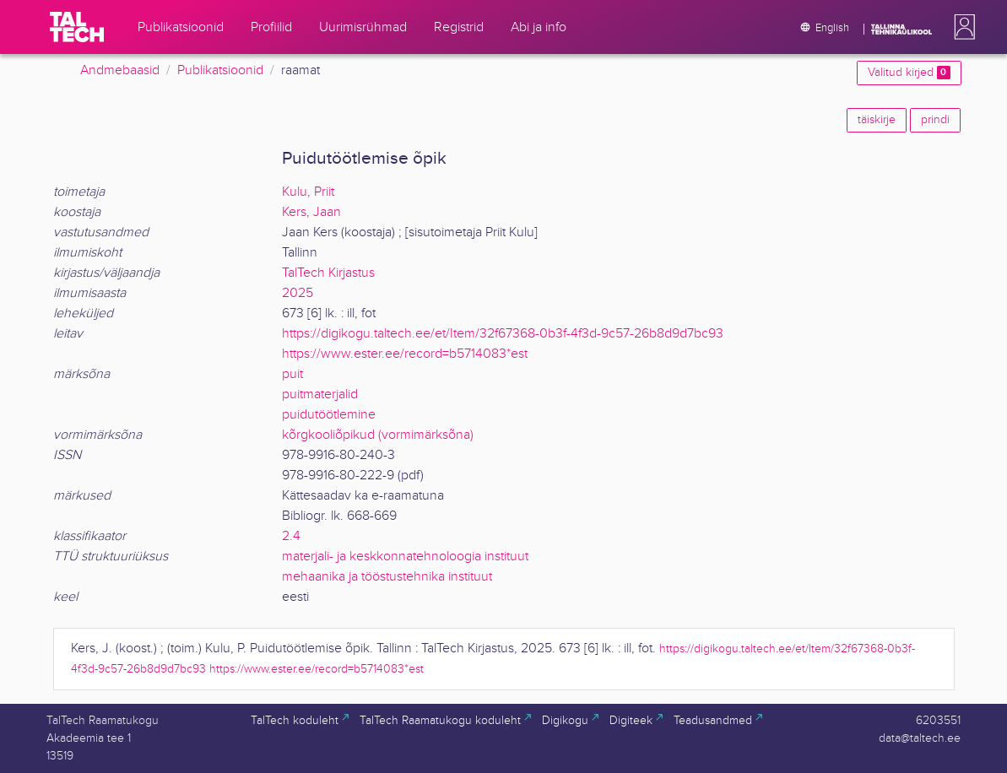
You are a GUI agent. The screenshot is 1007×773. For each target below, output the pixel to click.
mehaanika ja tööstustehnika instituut (387, 577)
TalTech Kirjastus (328, 273)
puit (292, 374)
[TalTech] (77, 27)
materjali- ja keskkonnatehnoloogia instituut (405, 557)
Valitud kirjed (909, 72)
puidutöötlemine (329, 415)
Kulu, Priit (308, 192)
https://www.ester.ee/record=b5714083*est (405, 354)
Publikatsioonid (220, 70)
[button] (961, 27)
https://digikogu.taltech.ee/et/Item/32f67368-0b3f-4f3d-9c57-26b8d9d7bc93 (502, 334)
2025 (297, 293)
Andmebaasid (120, 70)
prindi (935, 120)
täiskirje (877, 120)
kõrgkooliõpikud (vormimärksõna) (378, 435)
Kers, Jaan (311, 212)
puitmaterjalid (320, 394)
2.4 (291, 536)
